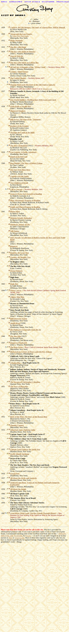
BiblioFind (5, 536)
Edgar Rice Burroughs (20, 36)
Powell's (28, 536)
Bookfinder (18, 536)
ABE (11, 536)
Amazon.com (19, 538)
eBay (10, 538)
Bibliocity (62, 534)
